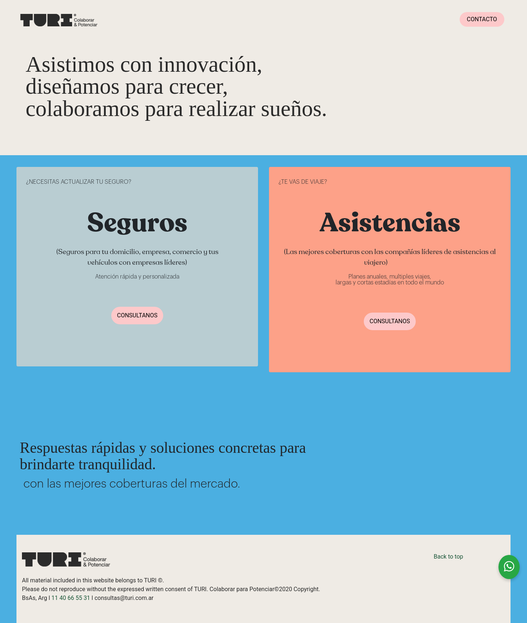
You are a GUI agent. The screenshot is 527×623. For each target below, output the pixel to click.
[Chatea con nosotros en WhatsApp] (509, 567)
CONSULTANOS (137, 315)
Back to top (448, 556)
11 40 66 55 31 (71, 597)
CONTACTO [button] (482, 19)
